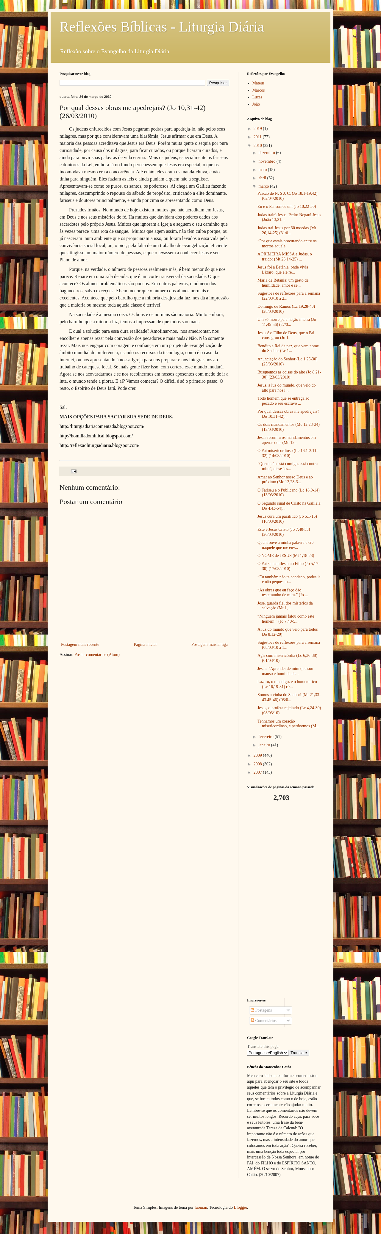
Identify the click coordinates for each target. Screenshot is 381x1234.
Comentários (264, 1020)
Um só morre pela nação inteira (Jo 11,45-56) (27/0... (286, 322)
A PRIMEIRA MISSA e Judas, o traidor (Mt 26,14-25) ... (284, 256)
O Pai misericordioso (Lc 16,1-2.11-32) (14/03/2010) (287, 453)
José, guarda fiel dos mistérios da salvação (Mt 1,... (285, 605)
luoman (201, 1207)
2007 (258, 772)
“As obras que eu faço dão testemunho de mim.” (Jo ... (282, 592)
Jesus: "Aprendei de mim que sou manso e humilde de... (285, 671)
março (264, 186)
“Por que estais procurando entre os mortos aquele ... (287, 243)
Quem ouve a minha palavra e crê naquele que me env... (285, 545)
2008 (258, 764)
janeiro (264, 745)
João (256, 104)
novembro (267, 161)
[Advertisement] (284, 900)
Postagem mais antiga (209, 644)
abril (262, 178)
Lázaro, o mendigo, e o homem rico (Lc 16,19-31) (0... (287, 684)
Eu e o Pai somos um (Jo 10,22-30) (286, 206)
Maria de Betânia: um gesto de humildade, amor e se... (282, 283)
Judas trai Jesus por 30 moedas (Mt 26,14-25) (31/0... (286, 230)
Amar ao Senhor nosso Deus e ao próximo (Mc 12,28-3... (285, 479)
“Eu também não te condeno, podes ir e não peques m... (288, 579)
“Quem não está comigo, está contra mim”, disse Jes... (287, 466)
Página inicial (145, 644)
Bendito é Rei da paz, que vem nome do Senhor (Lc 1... (288, 348)
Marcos (258, 90)
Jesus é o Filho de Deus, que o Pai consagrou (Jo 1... (285, 335)
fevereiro (266, 736)
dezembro (267, 152)
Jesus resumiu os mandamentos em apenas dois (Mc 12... (286, 440)
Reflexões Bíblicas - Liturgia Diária (162, 26)
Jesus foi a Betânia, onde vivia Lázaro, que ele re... (282, 269)
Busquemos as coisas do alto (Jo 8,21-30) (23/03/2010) (289, 374)
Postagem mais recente (80, 644)
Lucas (257, 97)
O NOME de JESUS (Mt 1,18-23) (285, 555)
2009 (258, 755)
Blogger (240, 1207)
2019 (258, 128)
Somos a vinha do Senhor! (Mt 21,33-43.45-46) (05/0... (289, 697)
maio (263, 169)
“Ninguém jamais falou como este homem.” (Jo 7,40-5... (285, 619)
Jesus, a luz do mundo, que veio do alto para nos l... (286, 388)
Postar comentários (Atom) (97, 654)
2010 (258, 145)
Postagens (261, 1010)
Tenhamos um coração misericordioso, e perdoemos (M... (288, 724)
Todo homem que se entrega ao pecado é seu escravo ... (283, 401)
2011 (258, 137)
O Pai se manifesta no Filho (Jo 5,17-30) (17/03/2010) (288, 566)
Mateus (258, 83)
